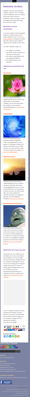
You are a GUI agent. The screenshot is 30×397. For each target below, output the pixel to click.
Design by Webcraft (22, 387)
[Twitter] (7, 336)
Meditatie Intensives (9, 156)
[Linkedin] (10, 336)
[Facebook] (5, 336)
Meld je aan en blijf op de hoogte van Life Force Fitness (13, 377)
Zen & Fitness (7, 73)
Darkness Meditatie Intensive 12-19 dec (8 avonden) (12, 371)
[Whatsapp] (13, 336)
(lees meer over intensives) (17, 198)
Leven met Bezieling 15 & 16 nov (7, 363)
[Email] (15, 336)
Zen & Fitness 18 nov (5, 365)
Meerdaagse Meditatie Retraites (12, 203)
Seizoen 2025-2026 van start (7, 357)
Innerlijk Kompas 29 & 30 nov (7, 367)
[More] (18, 336)
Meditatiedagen (8, 114)
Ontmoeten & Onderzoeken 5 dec (8, 369)
